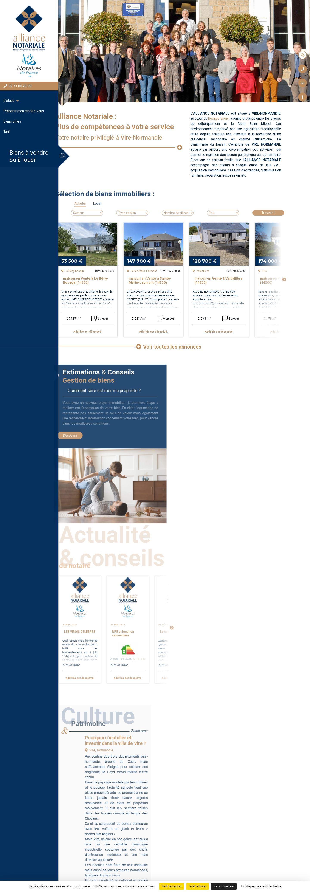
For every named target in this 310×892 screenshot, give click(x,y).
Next (284, 280)
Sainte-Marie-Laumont (142, 271)
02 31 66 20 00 (17, 86)
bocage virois (218, 118)
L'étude (9, 101)
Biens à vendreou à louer (25, 156)
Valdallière (201, 271)
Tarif (6, 132)
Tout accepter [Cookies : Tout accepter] (171, 886)
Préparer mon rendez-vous (23, 111)
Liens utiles (12, 121)
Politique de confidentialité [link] (261, 886)
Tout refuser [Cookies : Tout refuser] (197, 886)
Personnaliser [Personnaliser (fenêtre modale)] (223, 886)
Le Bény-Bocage (72, 271)
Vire (262, 271)
